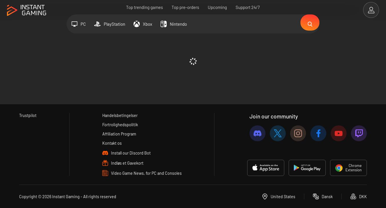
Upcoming (217, 7)
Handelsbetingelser (120, 114)
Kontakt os (112, 143)
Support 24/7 (248, 7)
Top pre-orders (185, 7)
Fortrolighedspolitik (120, 124)
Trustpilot (28, 114)
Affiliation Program (119, 133)
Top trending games (144, 7)
